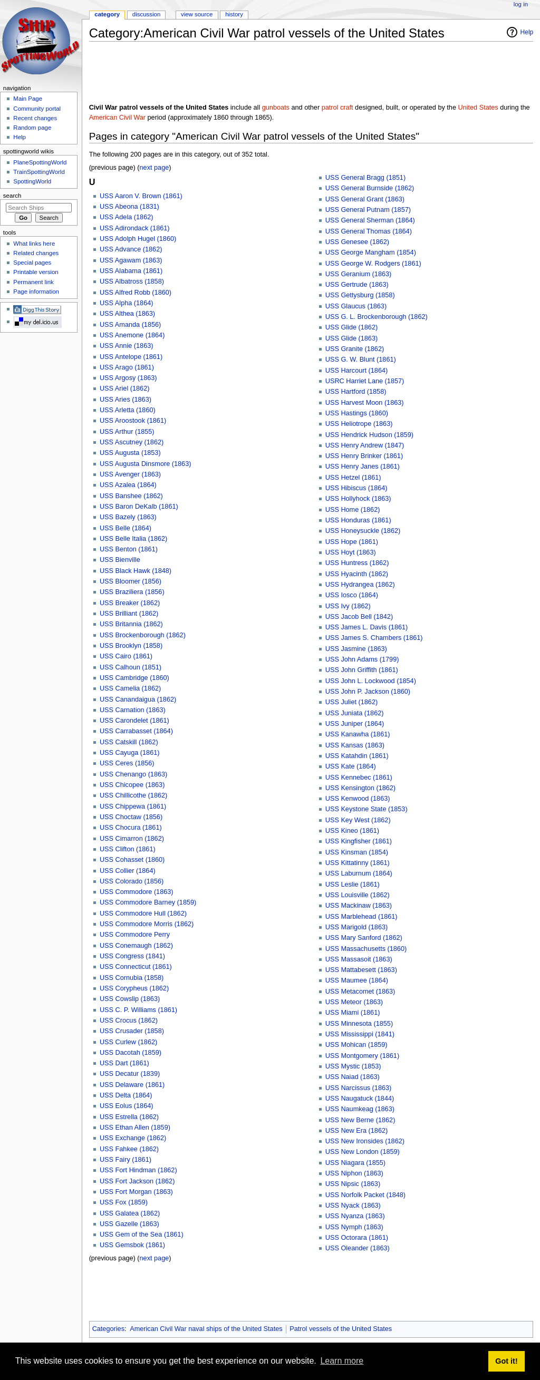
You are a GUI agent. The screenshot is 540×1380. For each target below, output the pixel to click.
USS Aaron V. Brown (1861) (141, 196)
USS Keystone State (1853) (366, 809)
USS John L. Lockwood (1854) (370, 681)
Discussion (146, 14)
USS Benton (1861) (129, 549)
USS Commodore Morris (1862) (147, 924)
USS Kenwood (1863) (357, 798)
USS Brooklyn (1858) (131, 645)
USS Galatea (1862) (130, 1213)
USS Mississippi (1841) (359, 1034)
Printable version (35, 272)
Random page (32, 127)
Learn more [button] (341, 1360)
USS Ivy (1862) (348, 606)
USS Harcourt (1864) (356, 370)
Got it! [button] (506, 1361)
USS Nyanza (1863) (355, 1216)
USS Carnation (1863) (133, 710)
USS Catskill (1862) (129, 742)
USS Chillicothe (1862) (133, 795)
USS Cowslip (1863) (130, 999)
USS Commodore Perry (135, 934)
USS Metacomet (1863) (360, 991)
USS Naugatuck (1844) (359, 1098)
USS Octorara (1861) (356, 1237)
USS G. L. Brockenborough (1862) (376, 316)
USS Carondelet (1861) (134, 720)
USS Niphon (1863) (354, 1173)
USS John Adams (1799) (362, 659)
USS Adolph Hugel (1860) (138, 238)
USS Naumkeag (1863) (359, 1109)
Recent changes (35, 118)
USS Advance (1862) (131, 249)
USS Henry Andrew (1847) (364, 445)
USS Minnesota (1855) (359, 1023)
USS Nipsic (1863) (352, 1184)
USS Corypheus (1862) (134, 988)
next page (154, 167)
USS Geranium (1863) (358, 274)
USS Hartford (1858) (356, 391)
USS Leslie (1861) (352, 884)
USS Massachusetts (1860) (366, 949)
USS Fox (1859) (124, 1202)
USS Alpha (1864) (126, 303)
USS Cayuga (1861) (130, 752)
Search (12, 195)
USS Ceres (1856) (127, 763)
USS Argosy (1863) (128, 378)
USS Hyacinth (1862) (356, 574)
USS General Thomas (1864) (368, 231)
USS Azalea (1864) (128, 485)
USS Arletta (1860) (128, 410)
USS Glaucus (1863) (356, 306)
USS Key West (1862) (358, 820)
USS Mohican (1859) (356, 1044)
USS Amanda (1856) (130, 324)
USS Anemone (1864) (132, 335)
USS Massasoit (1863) (358, 959)
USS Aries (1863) (125, 399)
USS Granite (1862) (354, 349)
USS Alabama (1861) (131, 271)
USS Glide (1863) (351, 338)
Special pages (32, 262)
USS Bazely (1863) (128, 517)
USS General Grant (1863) (364, 199)
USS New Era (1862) (356, 1130)
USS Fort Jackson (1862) (137, 1181)
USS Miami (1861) (352, 1012)
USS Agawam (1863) (131, 260)
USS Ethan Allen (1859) (135, 1127)
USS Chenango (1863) (133, 774)
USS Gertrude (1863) (357, 284)
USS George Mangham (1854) (370, 252)
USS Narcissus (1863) (358, 1088)
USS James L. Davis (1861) (366, 627)
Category (107, 14)
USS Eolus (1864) (126, 1106)
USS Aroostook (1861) (133, 420)
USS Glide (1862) (351, 327)
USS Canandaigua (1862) (138, 699)
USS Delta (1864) (126, 1095)
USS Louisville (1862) (357, 895)
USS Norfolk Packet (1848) (365, 1195)
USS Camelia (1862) (130, 688)
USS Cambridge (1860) (134, 678)
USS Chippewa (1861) (133, 806)
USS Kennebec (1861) (358, 777)
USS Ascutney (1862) (131, 442)
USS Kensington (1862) (360, 788)
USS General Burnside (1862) (369, 188)
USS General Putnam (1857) (368, 209)
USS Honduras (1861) (358, 520)
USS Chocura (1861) (131, 827)
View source (197, 14)
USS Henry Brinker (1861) (364, 456)
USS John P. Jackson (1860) (367, 691)
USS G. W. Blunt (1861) (360, 359)
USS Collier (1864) (128, 870)
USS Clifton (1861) (128, 849)
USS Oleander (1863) (357, 1248)
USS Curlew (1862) (128, 1042)
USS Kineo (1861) (352, 830)
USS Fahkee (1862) (129, 1149)
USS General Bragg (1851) (365, 177)
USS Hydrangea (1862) (360, 584)
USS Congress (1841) (132, 956)
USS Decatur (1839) (130, 1073)
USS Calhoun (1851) (130, 667)
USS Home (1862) (352, 509)
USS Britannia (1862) (131, 624)
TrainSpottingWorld (38, 172)
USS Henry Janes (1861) (362, 466)
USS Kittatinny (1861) (357, 863)
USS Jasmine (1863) (356, 649)
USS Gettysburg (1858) (360, 295)
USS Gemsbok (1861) (132, 1245)
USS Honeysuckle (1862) (362, 530)
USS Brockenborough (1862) (143, 635)
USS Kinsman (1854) (356, 852)
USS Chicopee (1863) (132, 785)
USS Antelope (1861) (131, 357)
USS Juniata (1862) (354, 713)
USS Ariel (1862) (125, 388)
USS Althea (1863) (127, 313)
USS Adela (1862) (126, 217)
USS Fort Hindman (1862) (138, 1170)
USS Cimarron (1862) (132, 838)
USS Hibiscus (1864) (356, 488)
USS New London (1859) (362, 1151)
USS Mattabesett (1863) (361, 970)
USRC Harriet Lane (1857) (364, 381)
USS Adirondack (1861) (135, 228)
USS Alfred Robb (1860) (135, 292)
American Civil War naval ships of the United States (206, 1329)
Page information (36, 291)
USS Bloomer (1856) (130, 581)
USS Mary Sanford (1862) (363, 937)
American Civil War (117, 117)
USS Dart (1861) (124, 1063)
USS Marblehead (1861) (361, 916)
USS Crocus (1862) (129, 1020)
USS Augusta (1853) (130, 452)
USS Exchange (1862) (133, 1138)
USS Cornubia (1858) (131, 977)
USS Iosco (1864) (351, 595)
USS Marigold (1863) (356, 927)
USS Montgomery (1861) (362, 1056)
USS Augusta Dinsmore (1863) (145, 464)
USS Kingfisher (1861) (358, 841)
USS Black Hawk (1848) (135, 571)
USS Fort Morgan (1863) (136, 1192)
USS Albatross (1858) (132, 281)
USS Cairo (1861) (126, 656)
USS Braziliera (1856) (132, 592)
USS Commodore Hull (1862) (143, 913)
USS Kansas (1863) (354, 745)
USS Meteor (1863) (354, 1002)
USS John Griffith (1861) (361, 670)
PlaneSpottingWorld (39, 162)
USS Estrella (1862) (129, 1117)
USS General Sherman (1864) (370, 220)
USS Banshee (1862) (131, 496)
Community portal (37, 108)
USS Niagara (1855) (355, 1163)
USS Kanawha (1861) (357, 734)
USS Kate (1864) (350, 766)
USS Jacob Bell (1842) (359, 616)
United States (478, 107)
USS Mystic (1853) (353, 1066)
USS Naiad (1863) (352, 1077)
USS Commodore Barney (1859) (148, 902)
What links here (34, 243)
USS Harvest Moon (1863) (364, 402)
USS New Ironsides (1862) (364, 1141)
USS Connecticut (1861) (136, 966)
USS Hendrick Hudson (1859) (369, 435)
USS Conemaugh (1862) (136, 945)
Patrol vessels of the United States (341, 1329)
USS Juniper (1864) (354, 723)
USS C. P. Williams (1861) (138, 1010)
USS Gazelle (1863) (129, 1224)
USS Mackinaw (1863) (358, 905)
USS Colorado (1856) (131, 881)
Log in (521, 4)
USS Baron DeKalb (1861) (139, 506)
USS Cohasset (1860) (132, 859)
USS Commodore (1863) (136, 892)
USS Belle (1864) (125, 528)
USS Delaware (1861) (132, 1085)
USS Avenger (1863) (130, 474)
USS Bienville (120, 559)
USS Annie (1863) (126, 345)
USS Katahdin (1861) (357, 756)
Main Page (27, 98)
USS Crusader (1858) (132, 1031)
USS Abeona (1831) (129, 206)
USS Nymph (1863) (354, 1227)
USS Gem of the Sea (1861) (142, 1234)
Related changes (36, 253)
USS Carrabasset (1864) (136, 731)
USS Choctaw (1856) (131, 817)
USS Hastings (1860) (356, 413)
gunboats (276, 107)
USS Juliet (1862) (351, 702)
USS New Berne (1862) (360, 1120)
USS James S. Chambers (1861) (374, 638)
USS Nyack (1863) (353, 1205)
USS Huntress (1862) (357, 563)
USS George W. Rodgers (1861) (373, 263)
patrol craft (337, 107)
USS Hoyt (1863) (350, 552)
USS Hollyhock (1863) (358, 498)
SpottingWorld (32, 181)
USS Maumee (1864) (356, 980)
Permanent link (33, 282)
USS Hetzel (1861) (353, 477)
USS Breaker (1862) (130, 603)
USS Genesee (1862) (357, 242)
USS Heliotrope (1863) (359, 423)
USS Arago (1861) (127, 367)
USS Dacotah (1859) (130, 1052)
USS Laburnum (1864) (358, 873)
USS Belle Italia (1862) (133, 538)
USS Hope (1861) (351, 542)
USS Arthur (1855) (127, 431)
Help (527, 32)
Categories (108, 1329)
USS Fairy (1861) (125, 1159)
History (234, 14)
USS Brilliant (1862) (129, 613)
